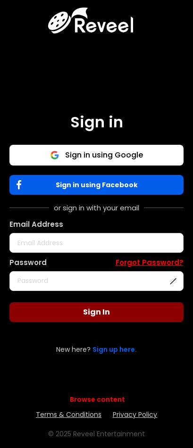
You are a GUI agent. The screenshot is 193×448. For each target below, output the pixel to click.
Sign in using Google (96, 154)
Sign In (96, 312)
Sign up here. (114, 349)
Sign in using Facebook (79, 185)
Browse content (97, 399)
